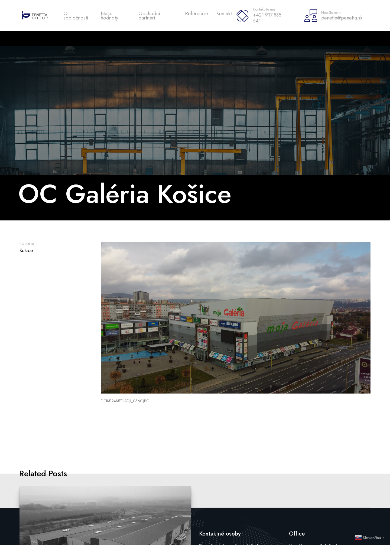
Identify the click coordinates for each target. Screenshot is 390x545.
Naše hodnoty (109, 15)
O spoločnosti (75, 15)
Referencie (196, 13)
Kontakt (224, 13)
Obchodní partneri (149, 15)
